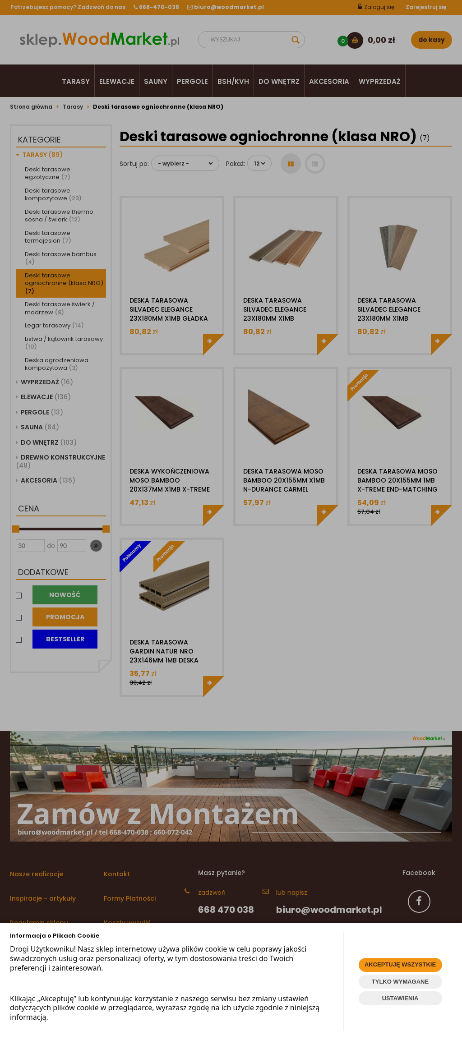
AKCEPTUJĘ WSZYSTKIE (400, 964)
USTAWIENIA (400, 998)
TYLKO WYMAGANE (400, 981)
